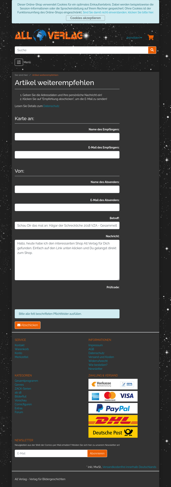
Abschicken (27, 325)
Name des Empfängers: (104, 129)
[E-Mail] (51, 453)
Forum (19, 412)
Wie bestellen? (97, 364)
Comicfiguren (23, 404)
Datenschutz (51, 106)
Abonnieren (97, 453)
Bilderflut (20, 396)
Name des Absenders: (105, 182)
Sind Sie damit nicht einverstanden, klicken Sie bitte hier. (118, 12)
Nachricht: (112, 236)
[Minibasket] (150, 38)
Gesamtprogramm (26, 380)
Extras (19, 408)
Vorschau (21, 400)
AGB (91, 349)
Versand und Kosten (101, 357)
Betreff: (114, 218)
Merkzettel (21, 357)
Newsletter (95, 368)
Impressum (95, 345)
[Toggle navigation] (19, 62)
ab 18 (18, 392)
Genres (19, 384)
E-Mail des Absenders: (105, 200)
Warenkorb (22, 349)
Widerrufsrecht (98, 361)
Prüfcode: (113, 287)
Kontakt (19, 345)
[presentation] (44, 298)
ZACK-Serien (23, 388)
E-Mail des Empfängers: (104, 147)
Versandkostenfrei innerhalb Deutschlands (129, 467)
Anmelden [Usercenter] (134, 37)
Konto (18, 353)
